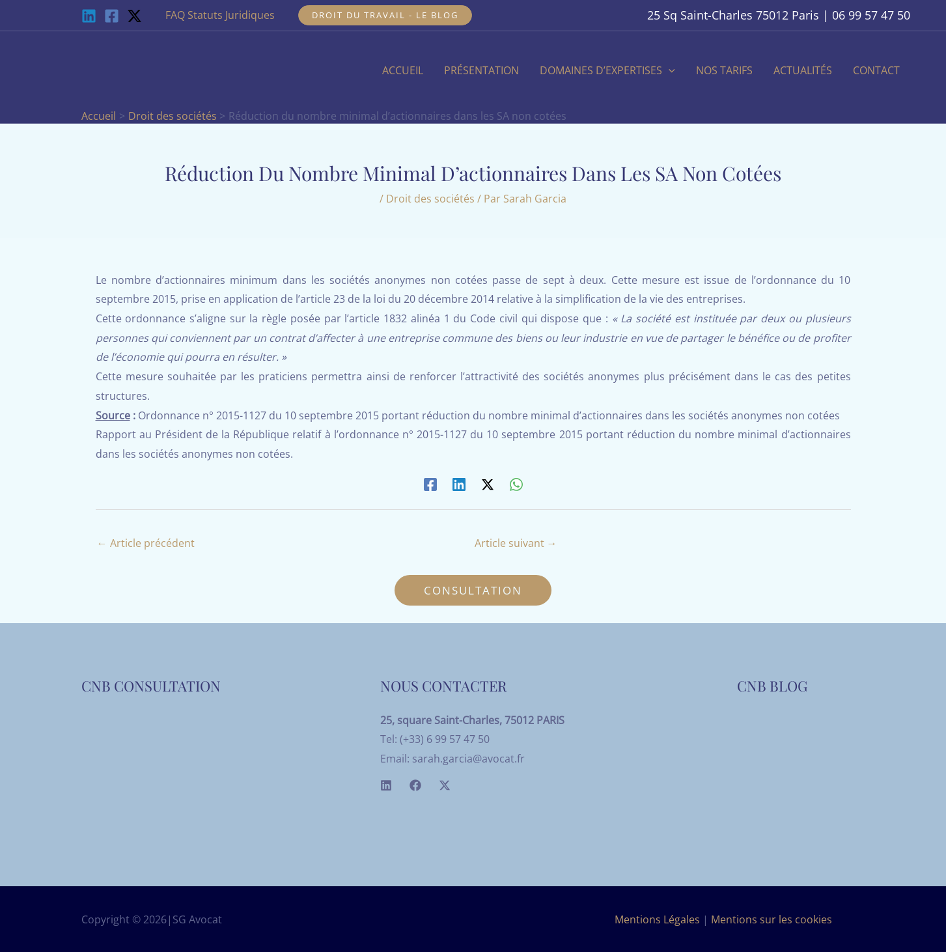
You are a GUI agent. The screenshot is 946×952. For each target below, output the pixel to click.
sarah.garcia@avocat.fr (468, 758)
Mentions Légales (657, 919)
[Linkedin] (88, 15)
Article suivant (516, 543)
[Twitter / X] (134, 15)
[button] (385, 15)
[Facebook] (111, 15)
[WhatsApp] (516, 484)
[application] (668, 70)
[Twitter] (445, 785)
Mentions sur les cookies (771, 919)
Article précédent (146, 543)
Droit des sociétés (430, 198)
